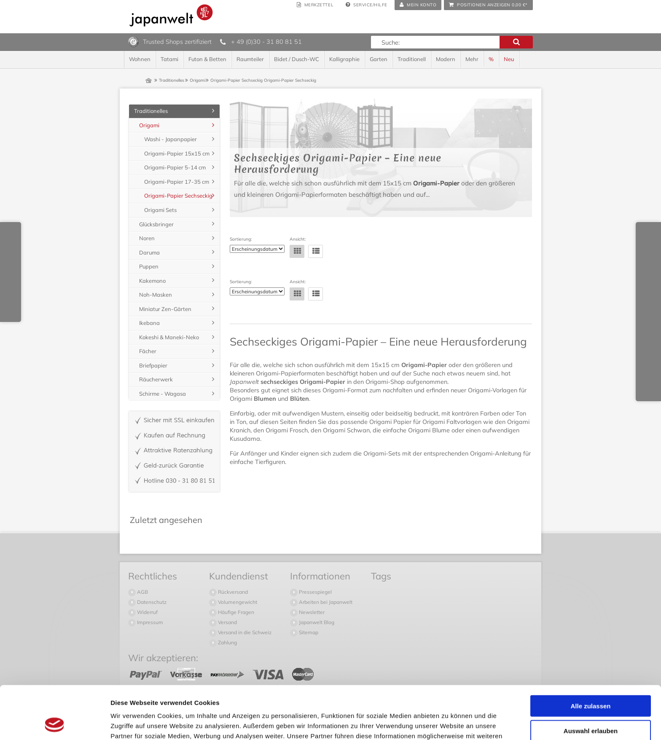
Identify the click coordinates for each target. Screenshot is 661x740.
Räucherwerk (156, 379)
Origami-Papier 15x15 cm (177, 153)
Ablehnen (590, 705)
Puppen (149, 266)
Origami (149, 125)
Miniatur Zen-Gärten (165, 309)
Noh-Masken (155, 294)
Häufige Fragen (235, 612)
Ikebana (149, 322)
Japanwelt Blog (316, 622)
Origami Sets (160, 209)
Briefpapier (153, 365)
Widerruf (147, 612)
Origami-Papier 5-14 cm (175, 167)
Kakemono (152, 280)
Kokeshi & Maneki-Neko (169, 337)
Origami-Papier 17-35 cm (176, 181)
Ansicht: (298, 239)
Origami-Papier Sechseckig (178, 195)
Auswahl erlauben (591, 680)
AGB (142, 592)
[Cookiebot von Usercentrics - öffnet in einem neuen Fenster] (54, 723)
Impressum (149, 622)
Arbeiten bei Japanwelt (325, 602)
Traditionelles (151, 110)
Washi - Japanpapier (170, 139)
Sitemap (308, 632)
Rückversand (232, 592)
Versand (227, 622)
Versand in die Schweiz (244, 632)
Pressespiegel (315, 592)
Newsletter (311, 612)
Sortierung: (241, 239)
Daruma (149, 252)
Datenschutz (151, 602)
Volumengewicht (237, 602)
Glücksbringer (156, 224)
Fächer (147, 351)
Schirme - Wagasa (162, 393)
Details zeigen (448, 723)
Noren (147, 238)
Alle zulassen (590, 656)
